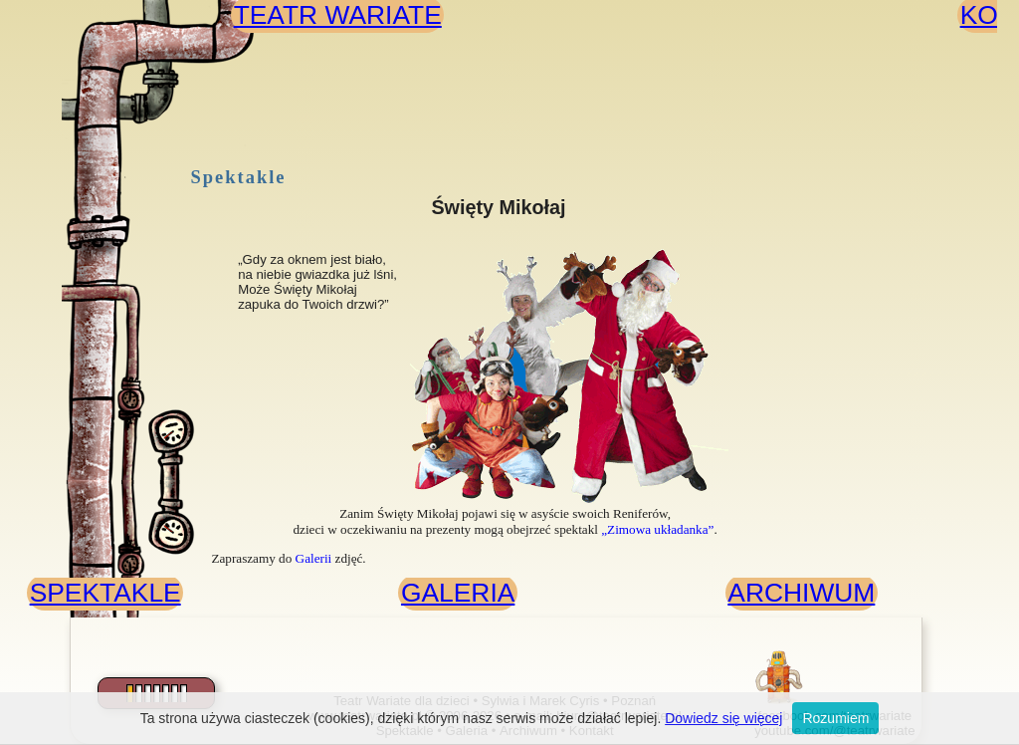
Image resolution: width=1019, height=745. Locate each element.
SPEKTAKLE (105, 593)
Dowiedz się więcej (723, 718)
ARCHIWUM (801, 593)
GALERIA (457, 593)
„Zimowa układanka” (657, 529)
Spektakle (239, 177)
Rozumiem (835, 718)
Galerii (314, 558)
